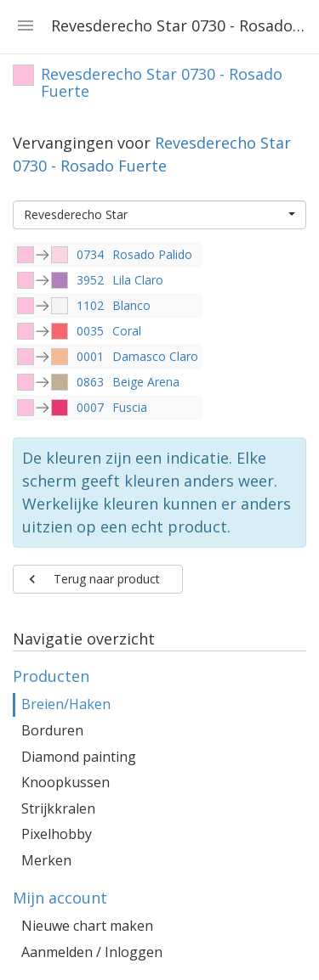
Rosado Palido (152, 254)
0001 (90, 356)
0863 (90, 382)
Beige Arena (145, 382)
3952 (90, 280)
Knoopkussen (65, 782)
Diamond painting (78, 756)
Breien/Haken (66, 704)
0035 (90, 331)
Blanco (131, 305)
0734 (90, 254)
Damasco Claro (155, 356)
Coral (126, 331)
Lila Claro (137, 280)
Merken (46, 860)
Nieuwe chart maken (87, 925)
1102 (90, 305)
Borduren (52, 730)
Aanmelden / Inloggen (91, 952)
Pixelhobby (56, 834)
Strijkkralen (58, 808)
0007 (90, 407)
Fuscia (129, 407)
